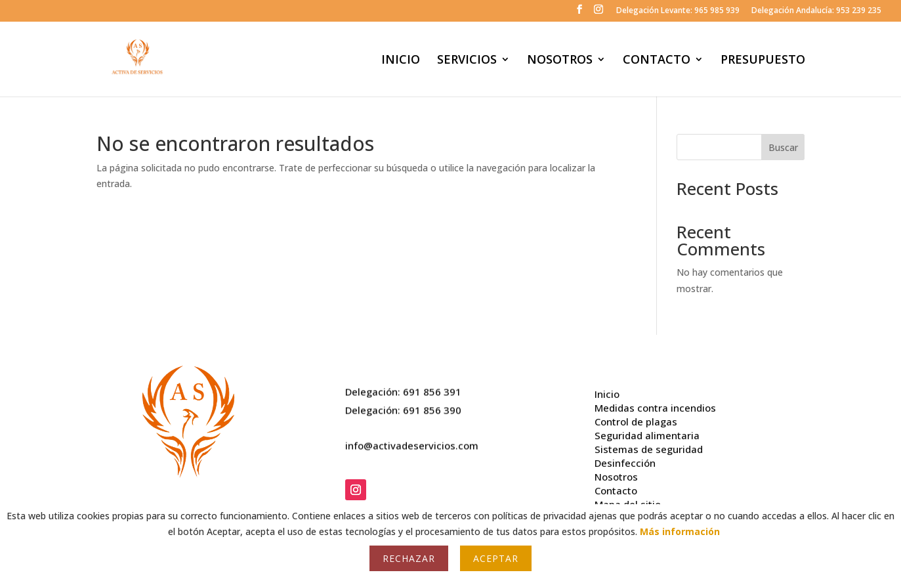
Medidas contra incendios (655, 403)
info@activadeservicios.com (411, 443)
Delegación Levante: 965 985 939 (678, 11)
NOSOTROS (560, 60)
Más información (680, 531)
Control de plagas (636, 416)
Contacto (616, 485)
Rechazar (409, 558)
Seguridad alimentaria (647, 430)
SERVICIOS (467, 60)
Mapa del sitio (628, 499)
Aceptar (495, 558)
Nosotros (616, 472)
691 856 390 (432, 407)
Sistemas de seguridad (649, 444)
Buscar (783, 147)
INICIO (400, 60)
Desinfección (625, 458)
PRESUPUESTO (763, 60)
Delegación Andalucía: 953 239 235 (816, 11)
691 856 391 (432, 389)
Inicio (607, 389)
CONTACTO (656, 60)
